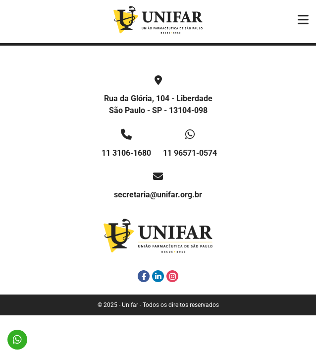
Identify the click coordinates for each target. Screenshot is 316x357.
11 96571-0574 (190, 153)
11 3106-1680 (126, 153)
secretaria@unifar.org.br (158, 194)
